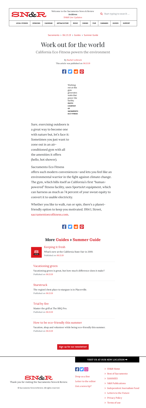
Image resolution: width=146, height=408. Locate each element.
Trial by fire (41, 303)
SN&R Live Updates (73, 17)
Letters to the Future (118, 392)
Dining (85, 23)
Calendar (48, 23)
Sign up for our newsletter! (73, 347)
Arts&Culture (63, 23)
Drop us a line (82, 376)
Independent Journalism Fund (123, 388)
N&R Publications (116, 383)
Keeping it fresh (54, 247)
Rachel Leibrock (74, 60)
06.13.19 (66, 35)
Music (75, 23)
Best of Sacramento (117, 373)
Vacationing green (45, 266)
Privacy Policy (114, 397)
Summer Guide (91, 35)
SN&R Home (113, 368)
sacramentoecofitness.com (49, 214)
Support (126, 23)
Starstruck (40, 285)
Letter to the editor (85, 381)
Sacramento (53, 35)
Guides (115, 23)
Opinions (36, 23)
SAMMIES (112, 378)
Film (94, 23)
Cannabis (104, 23)
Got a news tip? (83, 386)
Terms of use (114, 402)
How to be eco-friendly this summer (57, 322)
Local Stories (22, 23)
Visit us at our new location (107, 359)
